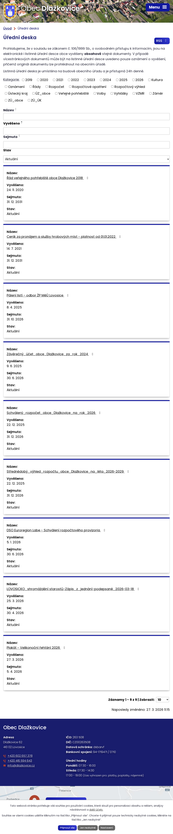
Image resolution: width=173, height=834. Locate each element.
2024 (107, 80)
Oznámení (16, 87)
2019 (28, 80)
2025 (123, 80)
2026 (139, 80)
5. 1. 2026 (14, 542)
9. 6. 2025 (14, 366)
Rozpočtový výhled (129, 87)
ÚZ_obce (42, 93)
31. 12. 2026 (15, 437)
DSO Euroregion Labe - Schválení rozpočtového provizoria (57, 530)
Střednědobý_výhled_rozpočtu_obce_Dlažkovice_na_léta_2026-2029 (68, 471)
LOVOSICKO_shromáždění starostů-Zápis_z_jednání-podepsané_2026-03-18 (73, 589)
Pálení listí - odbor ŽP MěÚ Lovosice (38, 295)
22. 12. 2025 (16, 425)
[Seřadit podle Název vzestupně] (16, 108)
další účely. (96, 810)
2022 (75, 80)
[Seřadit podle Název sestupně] (16, 110)
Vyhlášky (121, 93)
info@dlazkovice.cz (21, 766)
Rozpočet (56, 87)
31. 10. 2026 (15, 319)
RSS (162, 41)
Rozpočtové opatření (89, 87)
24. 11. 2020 (15, 190)
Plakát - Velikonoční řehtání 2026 (37, 648)
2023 (91, 80)
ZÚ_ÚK (36, 100)
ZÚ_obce (15, 100)
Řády (37, 87)
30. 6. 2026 (15, 378)
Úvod (7, 28)
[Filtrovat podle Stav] (86, 159)
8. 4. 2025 (14, 307)
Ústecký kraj (17, 93)
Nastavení (107, 827)
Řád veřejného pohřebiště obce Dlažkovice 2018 (48, 178)
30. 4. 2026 (15, 613)
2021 (59, 80)
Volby (101, 93)
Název (8, 110)
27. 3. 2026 (15, 659)
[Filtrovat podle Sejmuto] (86, 145)
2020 (44, 80)
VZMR (140, 93)
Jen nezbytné (88, 827)
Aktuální (13, 214)
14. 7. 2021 (14, 248)
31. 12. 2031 (14, 202)
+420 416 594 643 (20, 761)
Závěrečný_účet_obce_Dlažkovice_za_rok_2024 (51, 354)
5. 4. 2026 (14, 671)
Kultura (157, 80)
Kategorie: (11, 79)
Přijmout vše (67, 827)
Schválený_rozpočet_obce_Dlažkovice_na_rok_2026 (54, 413)
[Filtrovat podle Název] (86, 117)
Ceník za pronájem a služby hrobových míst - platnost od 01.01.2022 (64, 237)
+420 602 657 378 (20, 756)
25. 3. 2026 (15, 601)
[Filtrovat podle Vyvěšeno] (86, 131)
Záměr (158, 93)
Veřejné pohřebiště (73, 93)
